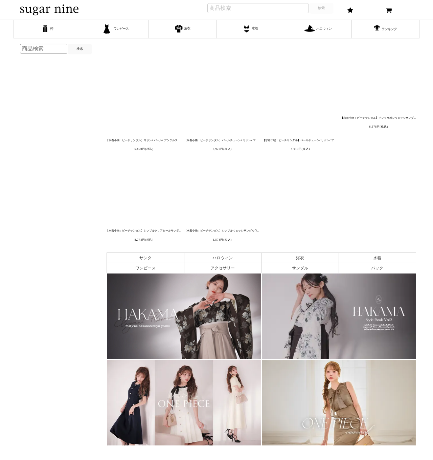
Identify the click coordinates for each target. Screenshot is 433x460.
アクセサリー (222, 267)
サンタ (145, 257)
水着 (377, 257)
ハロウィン (222, 257)
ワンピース (145, 267)
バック (377, 267)
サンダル (300, 267)
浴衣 (300, 257)
